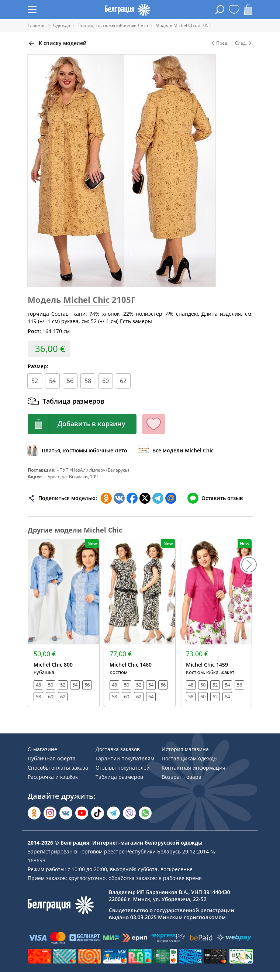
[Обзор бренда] (176, 451)
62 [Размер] (123, 381)
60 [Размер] (105, 381)
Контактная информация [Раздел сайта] (193, 767)
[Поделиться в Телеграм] (157, 498)
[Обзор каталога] (77, 451)
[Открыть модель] (63, 623)
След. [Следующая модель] (244, 43)
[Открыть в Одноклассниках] (34, 813)
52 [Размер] (34, 381)
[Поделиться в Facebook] (132, 498)
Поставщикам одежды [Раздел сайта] (190, 758)
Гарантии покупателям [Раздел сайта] (125, 758)
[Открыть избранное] (234, 9)
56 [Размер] (70, 381)
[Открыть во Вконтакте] (65, 813)
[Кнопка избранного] (153, 424)
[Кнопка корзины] (82, 424)
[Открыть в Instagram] (50, 813)
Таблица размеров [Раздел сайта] (119, 776)
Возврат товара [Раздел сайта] (181, 776)
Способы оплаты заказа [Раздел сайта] (58, 767)
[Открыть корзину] (248, 9)
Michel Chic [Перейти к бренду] (86, 299)
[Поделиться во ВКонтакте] (119, 498)
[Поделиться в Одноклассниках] (106, 498)
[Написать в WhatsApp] (145, 813)
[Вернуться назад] (57, 43)
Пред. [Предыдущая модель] (219, 43)
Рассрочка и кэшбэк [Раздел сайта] (53, 776)
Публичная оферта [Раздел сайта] (52, 758)
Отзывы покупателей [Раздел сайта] (123, 767)
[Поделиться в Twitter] (145, 498)
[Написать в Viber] (129, 813)
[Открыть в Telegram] (113, 813)
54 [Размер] (52, 381)
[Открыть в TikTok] (97, 813)
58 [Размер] (87, 381)
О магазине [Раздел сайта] (42, 749)
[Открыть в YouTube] (81, 813)
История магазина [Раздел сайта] (185, 749)
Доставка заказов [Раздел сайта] (118, 749)
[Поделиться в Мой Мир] (170, 498)
